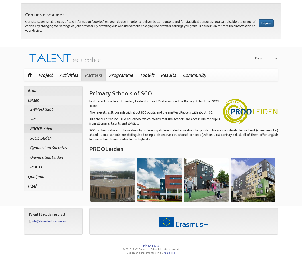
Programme (121, 75)
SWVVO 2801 (41, 109)
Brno (32, 90)
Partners (93, 75)
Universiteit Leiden (46, 157)
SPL (33, 119)
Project (45, 75)
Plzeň (32, 186)
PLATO (36, 167)
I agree (266, 23)
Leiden (33, 100)
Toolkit (147, 75)
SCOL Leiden (40, 138)
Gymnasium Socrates (48, 147)
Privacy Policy (151, 245)
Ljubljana (36, 176)
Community (194, 75)
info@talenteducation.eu (49, 221)
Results (168, 75)
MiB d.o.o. (170, 252)
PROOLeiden (41, 128)
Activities (68, 75)
